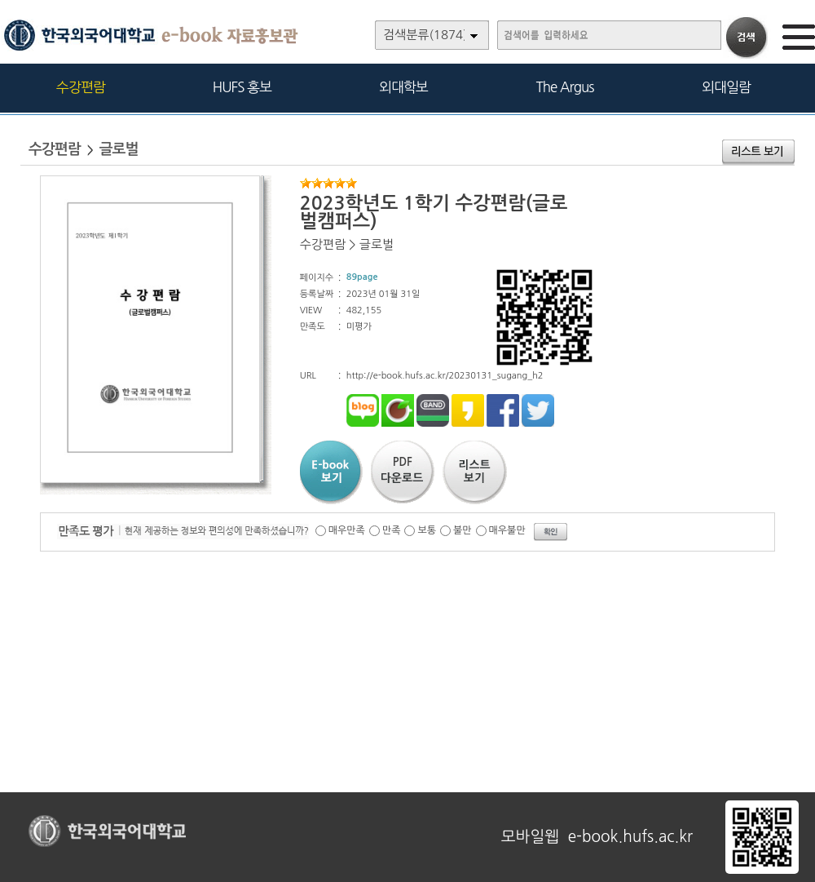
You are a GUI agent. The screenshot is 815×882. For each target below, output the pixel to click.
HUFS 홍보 (242, 87)
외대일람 (726, 87)
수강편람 (80, 87)
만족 (391, 530)
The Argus (565, 87)
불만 (462, 530)
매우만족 (346, 530)
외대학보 (403, 87)
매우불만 (507, 530)
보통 (426, 530)
